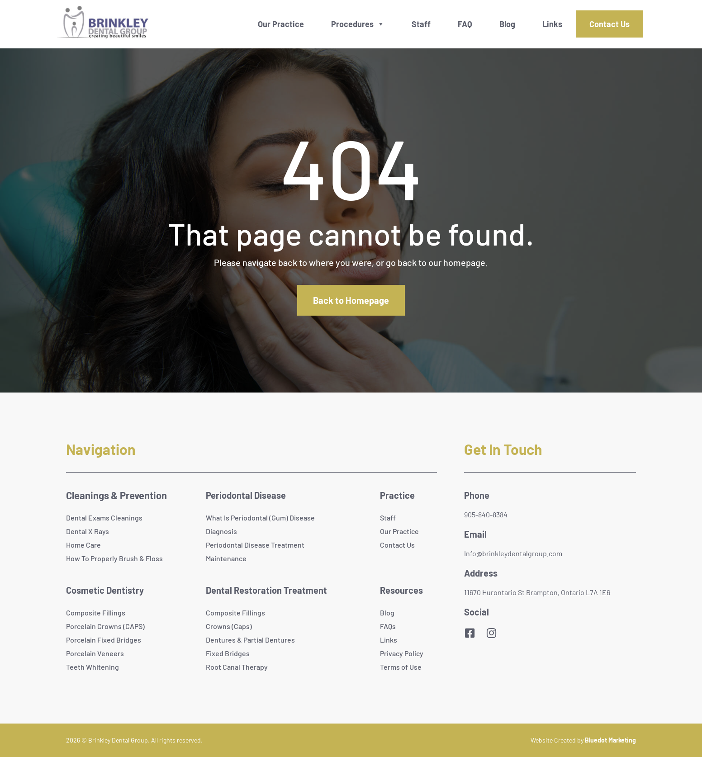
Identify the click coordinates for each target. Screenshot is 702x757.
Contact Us (609, 24)
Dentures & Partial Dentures (250, 639)
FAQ (465, 24)
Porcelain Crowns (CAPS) (105, 626)
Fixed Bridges (228, 653)
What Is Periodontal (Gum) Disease (260, 517)
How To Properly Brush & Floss (114, 558)
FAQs (388, 626)
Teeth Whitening (92, 666)
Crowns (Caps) (229, 626)
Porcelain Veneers (95, 653)
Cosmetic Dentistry (105, 590)
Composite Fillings (95, 612)
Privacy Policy (401, 653)
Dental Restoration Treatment (266, 590)
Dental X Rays (87, 531)
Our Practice (281, 24)
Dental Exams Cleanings (104, 517)
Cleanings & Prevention (116, 495)
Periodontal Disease (246, 495)
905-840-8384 (486, 514)
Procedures (352, 24)
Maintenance (226, 558)
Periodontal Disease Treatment (255, 544)
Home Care (83, 544)
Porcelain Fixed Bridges (103, 639)
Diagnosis (221, 531)
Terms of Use (401, 666)
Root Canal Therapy (237, 666)
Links (552, 24)
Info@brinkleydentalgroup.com (513, 553)
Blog (507, 24)
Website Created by (583, 740)
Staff (421, 24)
